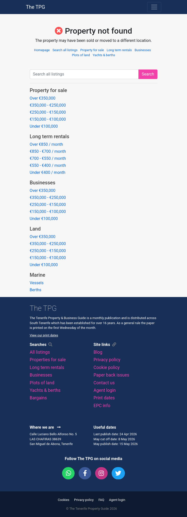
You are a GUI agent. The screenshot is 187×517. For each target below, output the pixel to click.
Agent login (105, 390)
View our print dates (44, 335)
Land (35, 229)
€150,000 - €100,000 (48, 119)
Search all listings (65, 50)
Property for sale (92, 50)
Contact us (104, 382)
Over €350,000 (43, 98)
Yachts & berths (104, 55)
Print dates (104, 397)
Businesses (143, 50)
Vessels (37, 282)
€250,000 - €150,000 (48, 112)
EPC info (102, 405)
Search (148, 74)
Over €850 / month (46, 144)
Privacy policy (107, 359)
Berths (36, 289)
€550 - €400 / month (48, 165)
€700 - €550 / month (48, 158)
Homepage (42, 50)
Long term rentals (119, 50)
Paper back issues (111, 375)
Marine (37, 275)
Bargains (38, 397)
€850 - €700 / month (48, 151)
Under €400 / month (48, 172)
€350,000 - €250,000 (48, 105)
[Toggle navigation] (154, 7)
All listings (40, 352)
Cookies (63, 500)
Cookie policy (107, 367)
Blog (98, 352)
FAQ (101, 500)
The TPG (35, 7)
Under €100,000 (44, 126)
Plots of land (81, 55)
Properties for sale (48, 359)
